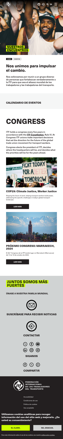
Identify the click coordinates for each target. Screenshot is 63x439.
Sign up (31, 306)
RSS (38, 350)
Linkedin (25, 350)
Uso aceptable (29, 408)
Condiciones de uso (31, 400)
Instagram (31, 350)
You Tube (38, 344)
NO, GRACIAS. (47, 427)
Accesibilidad (28, 397)
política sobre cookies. (48, 435)
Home (9, 59)
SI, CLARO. (15, 427)
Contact (31, 327)
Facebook (31, 344)
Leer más (18, 206)
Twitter (25, 344)
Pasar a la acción (51, 4)
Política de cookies (30, 404)
